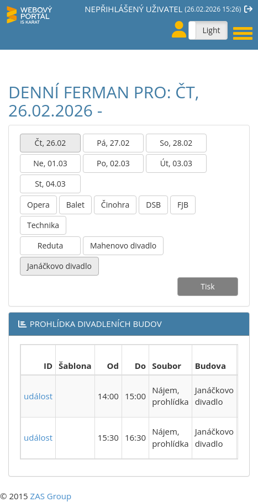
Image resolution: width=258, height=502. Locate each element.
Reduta (50, 245)
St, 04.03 (50, 183)
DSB (153, 204)
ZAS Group (51, 495)
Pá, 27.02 (113, 143)
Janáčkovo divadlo (59, 266)
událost (38, 395)
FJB (182, 204)
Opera (38, 204)
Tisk (207, 286)
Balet (75, 204)
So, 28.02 (176, 143)
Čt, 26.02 (50, 143)
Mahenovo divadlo (123, 245)
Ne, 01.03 (50, 163)
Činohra (115, 204)
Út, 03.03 (176, 163)
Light (211, 30)
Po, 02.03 (113, 163)
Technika (43, 225)
